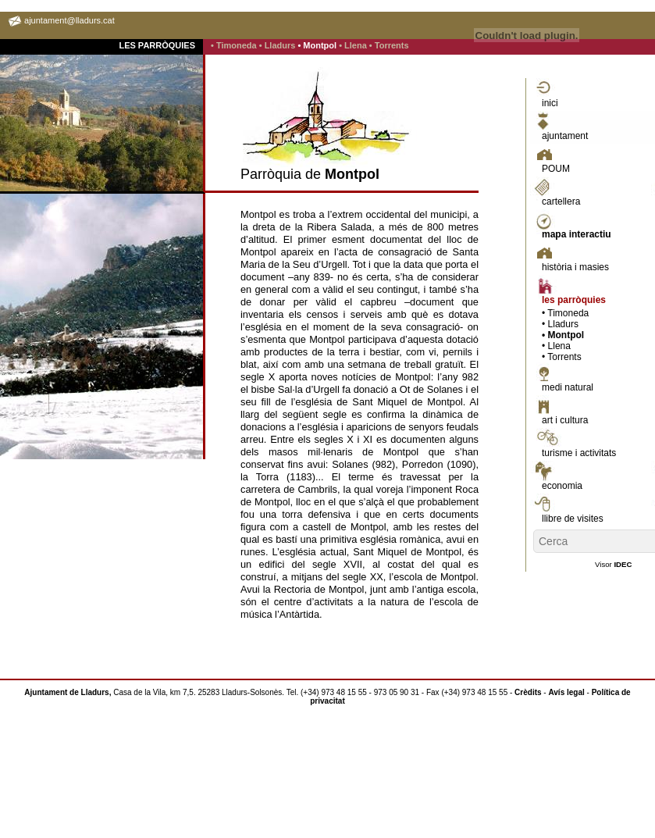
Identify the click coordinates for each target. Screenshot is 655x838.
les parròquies (574, 299)
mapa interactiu (576, 234)
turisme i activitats (579, 453)
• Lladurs (278, 45)
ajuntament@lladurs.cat (69, 20)
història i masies (575, 267)
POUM (556, 168)
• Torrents (389, 45)
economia (562, 485)
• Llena (354, 45)
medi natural (567, 387)
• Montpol (318, 45)
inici (550, 103)
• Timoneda (235, 45)
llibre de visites (572, 518)
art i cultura (565, 420)
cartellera (561, 201)
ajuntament (565, 135)
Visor (613, 564)
